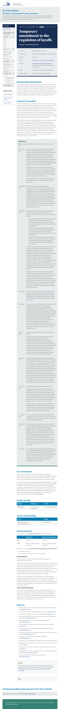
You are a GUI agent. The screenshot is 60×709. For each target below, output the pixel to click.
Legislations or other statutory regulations (7, 52)
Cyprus (4, 46)
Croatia (4, 44)
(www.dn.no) (22, 648)
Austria (4, 39)
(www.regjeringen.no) (25, 609)
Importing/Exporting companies (10, 83)
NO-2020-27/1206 (48, 293)
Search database (8, 85)
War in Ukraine (7, 29)
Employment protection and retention (8, 71)
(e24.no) (25, 644)
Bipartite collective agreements (7, 55)
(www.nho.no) (52, 611)
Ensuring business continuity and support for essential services (8, 64)
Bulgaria (5, 42)
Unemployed (20, 507)
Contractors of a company (9, 81)
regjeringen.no (40, 494)
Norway (34, 50)
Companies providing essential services (10, 78)
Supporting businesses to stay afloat (8, 68)
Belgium (5, 41)
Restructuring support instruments (9, 33)
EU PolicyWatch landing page (28, 694)
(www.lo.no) (22, 626)
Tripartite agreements (7, 57)
